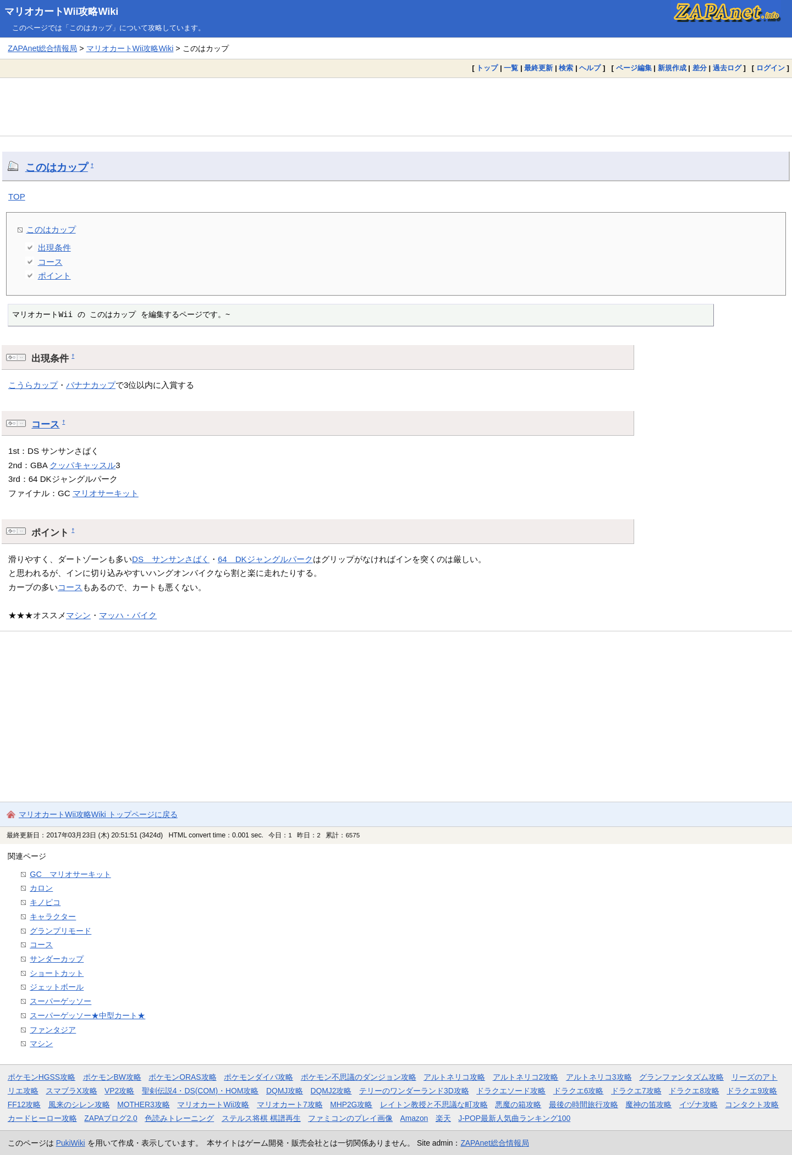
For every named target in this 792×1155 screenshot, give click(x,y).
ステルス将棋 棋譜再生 (261, 1118)
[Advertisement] (396, 106)
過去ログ (727, 68)
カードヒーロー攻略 (42, 1118)
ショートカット (57, 973)
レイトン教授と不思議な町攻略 (434, 1104)
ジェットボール (57, 986)
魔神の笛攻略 (648, 1104)
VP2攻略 (119, 1090)
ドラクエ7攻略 (636, 1090)
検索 (566, 68)
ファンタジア (53, 1029)
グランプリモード (60, 930)
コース (50, 261)
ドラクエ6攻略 (578, 1090)
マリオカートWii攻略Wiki (61, 11)
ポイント (54, 275)
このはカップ (56, 167)
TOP (16, 196)
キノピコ (45, 902)
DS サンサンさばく (171, 559)
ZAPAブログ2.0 (110, 1118)
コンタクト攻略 (752, 1104)
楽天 (443, 1118)
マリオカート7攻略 (290, 1104)
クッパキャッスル (83, 465)
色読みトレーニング (179, 1118)
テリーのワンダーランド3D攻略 (414, 1090)
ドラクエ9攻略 (752, 1090)
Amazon (414, 1118)
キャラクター (53, 916)
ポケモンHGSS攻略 (41, 1077)
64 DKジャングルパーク (265, 559)
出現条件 (54, 247)
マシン (78, 615)
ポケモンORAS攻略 (182, 1077)
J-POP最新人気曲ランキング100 (514, 1118)
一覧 (511, 68)
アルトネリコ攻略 (454, 1077)
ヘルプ (590, 68)
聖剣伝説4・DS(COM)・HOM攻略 (200, 1090)
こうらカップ (33, 385)
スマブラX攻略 (71, 1090)
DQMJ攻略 (284, 1090)
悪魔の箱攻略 (518, 1104)
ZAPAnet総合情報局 (42, 48)
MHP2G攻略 (351, 1104)
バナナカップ (91, 385)
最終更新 (538, 68)
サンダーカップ (57, 958)
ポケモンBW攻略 (112, 1077)
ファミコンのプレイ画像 (350, 1118)
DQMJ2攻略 (331, 1090)
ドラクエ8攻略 (694, 1090)
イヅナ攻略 (698, 1104)
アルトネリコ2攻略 (526, 1077)
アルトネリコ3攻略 (599, 1077)
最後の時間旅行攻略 (583, 1104)
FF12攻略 (24, 1104)
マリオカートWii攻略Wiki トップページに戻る (98, 814)
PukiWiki (70, 1143)
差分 (699, 68)
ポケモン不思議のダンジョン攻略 (358, 1077)
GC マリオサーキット (70, 874)
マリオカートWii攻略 (213, 1104)
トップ (487, 68)
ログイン (770, 68)
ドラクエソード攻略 (511, 1090)
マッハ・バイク (128, 615)
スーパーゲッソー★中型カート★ (87, 1015)
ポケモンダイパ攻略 (258, 1077)
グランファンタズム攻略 (681, 1077)
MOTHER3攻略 (143, 1104)
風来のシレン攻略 (79, 1104)
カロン (41, 888)
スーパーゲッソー (60, 1001)
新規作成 (672, 68)
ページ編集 (634, 68)
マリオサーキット (106, 493)
